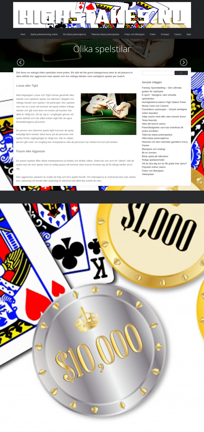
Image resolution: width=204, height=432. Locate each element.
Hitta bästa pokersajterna (155, 138)
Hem (23, 34)
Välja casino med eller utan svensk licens (164, 116)
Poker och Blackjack (135, 34)
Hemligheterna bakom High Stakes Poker (164, 102)
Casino (177, 34)
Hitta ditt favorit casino (154, 123)
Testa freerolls (149, 120)
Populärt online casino (154, 167)
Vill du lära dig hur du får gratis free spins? (164, 163)
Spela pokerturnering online (44, 34)
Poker (153, 34)
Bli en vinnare (149, 152)
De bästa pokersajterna (74, 34)
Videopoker (148, 174)
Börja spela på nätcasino (155, 156)
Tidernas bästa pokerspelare (105, 34)
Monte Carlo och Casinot (155, 105)
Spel (188, 34)
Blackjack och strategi (153, 149)
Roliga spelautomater (153, 159)
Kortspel (165, 34)
